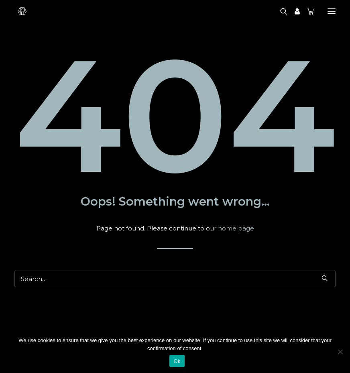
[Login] (293, 11)
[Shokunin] (22, 11)
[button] (324, 278)
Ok (176, 361)
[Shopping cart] (307, 11)
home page (236, 228)
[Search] (280, 11)
